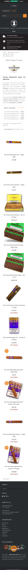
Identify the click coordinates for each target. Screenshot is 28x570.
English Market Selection (14, 554)
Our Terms (4, 534)
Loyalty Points (5, 532)
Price (22, 129)
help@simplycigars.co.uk (7, 505)
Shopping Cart (6, 10)
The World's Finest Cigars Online (14, 28)
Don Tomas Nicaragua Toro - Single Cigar (14, 117)
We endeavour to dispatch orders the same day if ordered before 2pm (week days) (16, 42)
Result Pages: (6, 479)
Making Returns (5, 528)
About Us (4, 524)
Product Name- (17, 129)
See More (21, 107)
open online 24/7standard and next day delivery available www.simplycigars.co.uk (10, 512)
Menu (14, 5)
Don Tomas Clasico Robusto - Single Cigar (14, 115)
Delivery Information (6, 530)
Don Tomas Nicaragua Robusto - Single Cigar (15, 111)
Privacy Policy (5, 535)
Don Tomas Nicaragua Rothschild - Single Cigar (16, 113)
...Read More (19, 102)
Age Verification (5, 523)
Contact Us (4, 526)
